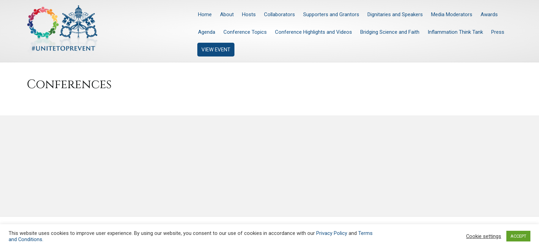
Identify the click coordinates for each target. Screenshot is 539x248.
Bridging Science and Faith (389, 32)
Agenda (206, 32)
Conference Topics (245, 32)
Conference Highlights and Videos (313, 32)
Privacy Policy (331, 233)
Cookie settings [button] (483, 236)
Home (205, 14)
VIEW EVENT (215, 49)
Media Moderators (451, 14)
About (227, 14)
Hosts (249, 14)
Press (497, 32)
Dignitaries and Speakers (395, 14)
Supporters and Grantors (331, 14)
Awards (489, 14)
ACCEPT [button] (518, 236)
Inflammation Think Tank (455, 32)
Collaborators (279, 14)
